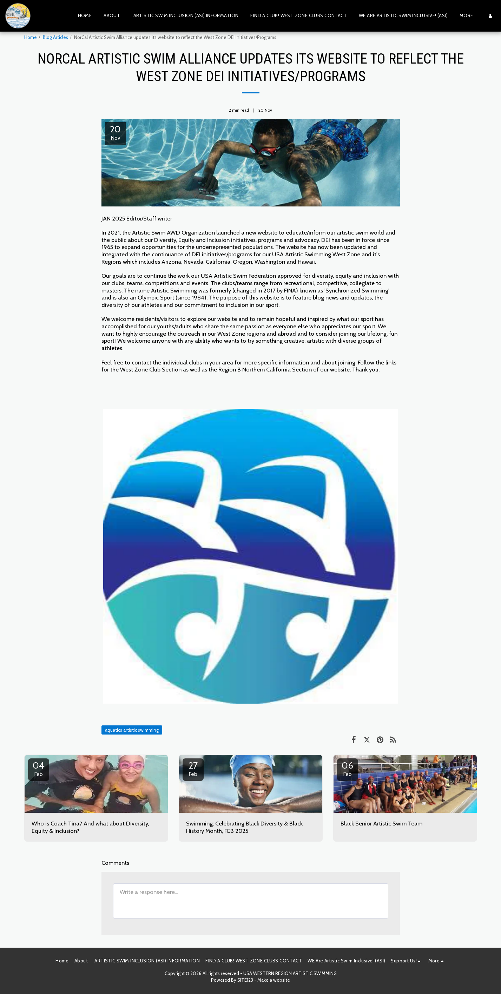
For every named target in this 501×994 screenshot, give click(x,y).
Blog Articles (55, 37)
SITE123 (245, 980)
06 (347, 768)
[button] (406, 961)
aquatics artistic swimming (132, 730)
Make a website (273, 980)
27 (193, 768)
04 (38, 768)
